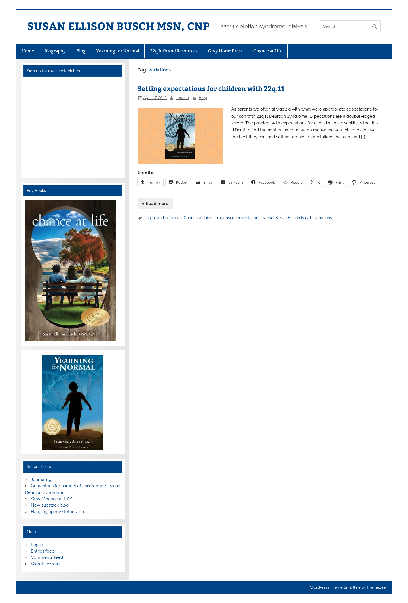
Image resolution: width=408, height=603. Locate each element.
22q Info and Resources (174, 51)
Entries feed (42, 551)
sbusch (182, 97)
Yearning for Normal (117, 51)
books (176, 217)
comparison (223, 217)
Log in (37, 544)
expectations (248, 217)
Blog (81, 51)
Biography (55, 51)
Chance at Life (267, 51)
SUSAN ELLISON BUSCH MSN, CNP (118, 25)
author (163, 217)
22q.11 (149, 217)
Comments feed (47, 557)
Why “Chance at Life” (52, 499)
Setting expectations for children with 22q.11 (211, 88)
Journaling (41, 479)
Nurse (267, 217)
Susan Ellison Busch (293, 217)
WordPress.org (45, 563)
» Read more (155, 203)
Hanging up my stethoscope (58, 511)
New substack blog (50, 505)
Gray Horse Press (225, 51)
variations (323, 217)
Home (28, 51)
